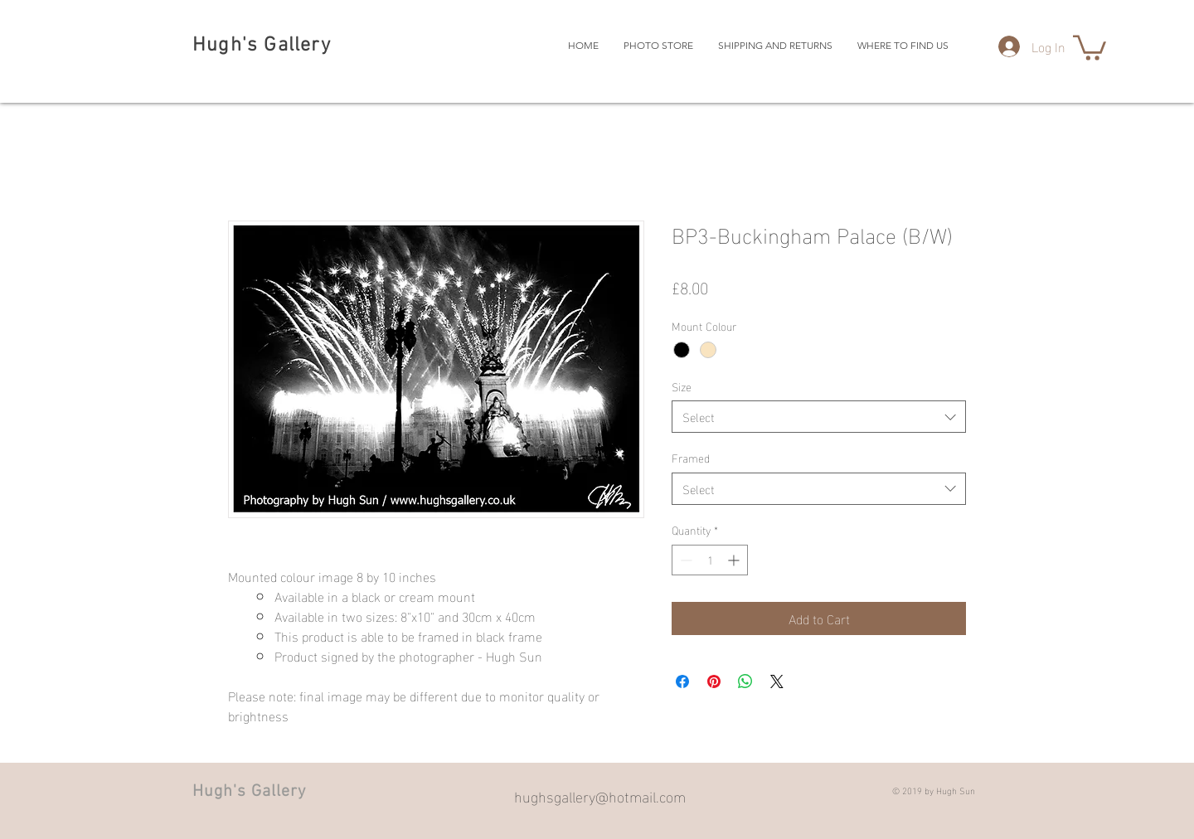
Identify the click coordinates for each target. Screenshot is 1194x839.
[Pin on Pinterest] (714, 681)
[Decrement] (684, 560)
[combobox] (819, 416)
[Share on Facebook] (682, 681)
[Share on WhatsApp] (745, 681)
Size (682, 386)
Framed (691, 457)
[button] (1089, 46)
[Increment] (735, 560)
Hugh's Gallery (261, 45)
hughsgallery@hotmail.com (600, 795)
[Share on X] (777, 681)
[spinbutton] (710, 560)
